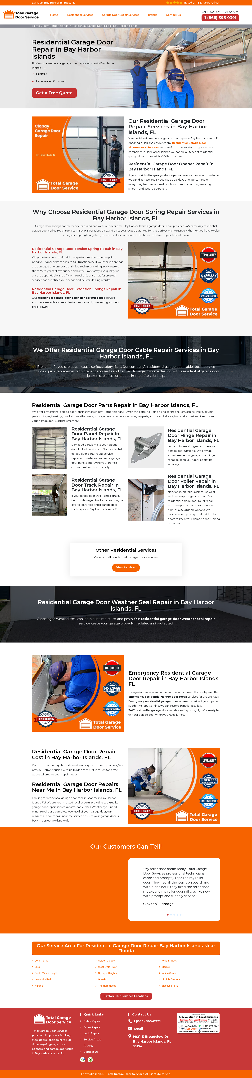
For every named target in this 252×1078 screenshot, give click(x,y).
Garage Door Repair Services (120, 14)
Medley (166, 966)
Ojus (37, 966)
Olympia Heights (107, 973)
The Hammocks (107, 985)
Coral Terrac (41, 960)
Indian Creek (169, 973)
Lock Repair (89, 1033)
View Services (126, 567)
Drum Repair (90, 1027)
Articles (86, 1045)
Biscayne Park (170, 985)
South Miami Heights (47, 973)
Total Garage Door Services (125, 1074)
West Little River (107, 966)
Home (54, 14)
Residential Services (80, 14)
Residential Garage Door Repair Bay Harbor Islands (104, 25)
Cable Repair (90, 1021)
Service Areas (90, 1039)
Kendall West (169, 960)
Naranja (39, 985)
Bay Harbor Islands (56, 25)
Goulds (102, 979)
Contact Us (173, 14)
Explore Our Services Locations (126, 996)
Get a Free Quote (54, 92)
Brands (152, 14)
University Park (43, 979)
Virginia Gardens (171, 979)
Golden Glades (106, 960)
